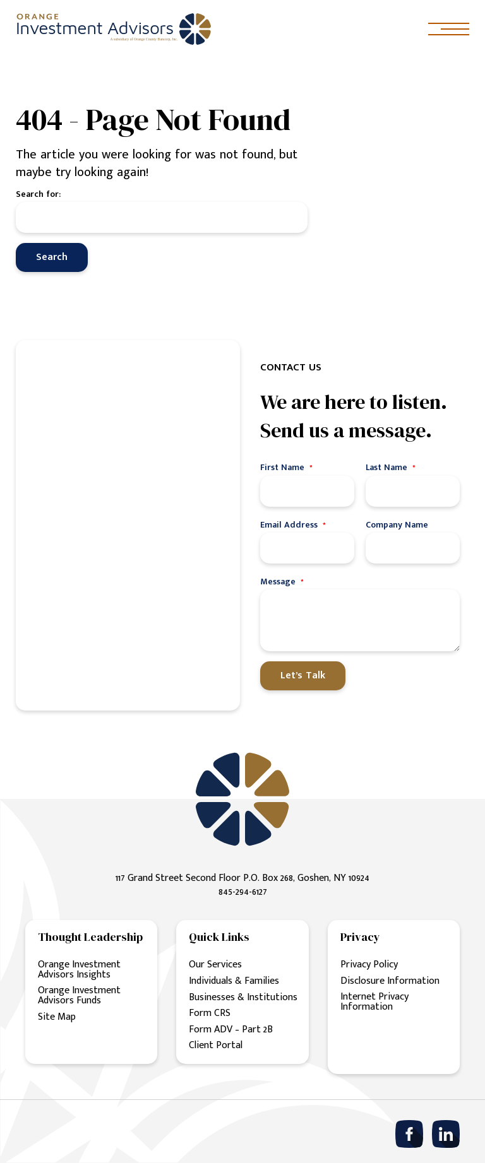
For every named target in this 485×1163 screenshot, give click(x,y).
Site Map (57, 1017)
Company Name (397, 524)
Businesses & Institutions (243, 997)
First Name (286, 467)
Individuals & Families (234, 981)
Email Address (293, 524)
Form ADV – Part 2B (231, 1029)
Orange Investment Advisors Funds (79, 995)
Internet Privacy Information (374, 1002)
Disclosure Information (390, 981)
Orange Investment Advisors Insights (79, 970)
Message (282, 581)
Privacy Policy (369, 965)
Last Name (391, 467)
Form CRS (210, 1014)
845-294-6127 (243, 891)
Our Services (215, 965)
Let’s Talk (302, 675)
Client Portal (215, 1046)
